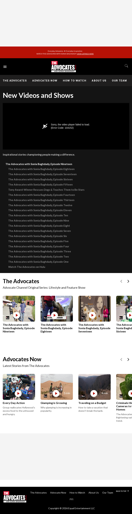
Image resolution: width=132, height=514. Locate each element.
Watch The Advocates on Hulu (26, 266)
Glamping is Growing (54, 402)
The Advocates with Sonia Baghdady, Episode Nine (38, 220)
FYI (71, 499)
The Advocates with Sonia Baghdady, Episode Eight (39, 225)
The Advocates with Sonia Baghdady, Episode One (38, 261)
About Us (99, 80)
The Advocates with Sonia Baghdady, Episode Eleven (40, 210)
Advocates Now (44, 80)
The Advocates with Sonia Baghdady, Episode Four (38, 246)
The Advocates (15, 80)
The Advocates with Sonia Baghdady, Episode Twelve (40, 205)
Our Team (119, 80)
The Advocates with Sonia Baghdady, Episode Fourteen (41, 194)
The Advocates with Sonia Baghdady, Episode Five (38, 241)
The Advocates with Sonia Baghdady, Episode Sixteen (40, 179)
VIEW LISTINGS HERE (85, 54)
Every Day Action (14, 402)
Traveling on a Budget (92, 402)
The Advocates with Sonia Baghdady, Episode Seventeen (42, 174)
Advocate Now (58, 492)
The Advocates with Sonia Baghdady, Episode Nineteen (39, 164)
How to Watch (74, 80)
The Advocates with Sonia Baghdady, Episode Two (38, 256)
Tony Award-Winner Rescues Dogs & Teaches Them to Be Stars (46, 189)
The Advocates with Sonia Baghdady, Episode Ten (38, 215)
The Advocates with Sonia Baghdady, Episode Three (39, 251)
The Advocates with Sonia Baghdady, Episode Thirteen (41, 200)
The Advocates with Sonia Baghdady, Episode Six (37, 236)
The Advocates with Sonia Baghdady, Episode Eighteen (41, 169)
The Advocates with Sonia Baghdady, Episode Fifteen (40, 184)
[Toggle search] (126, 66)
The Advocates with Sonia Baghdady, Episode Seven (39, 230)
